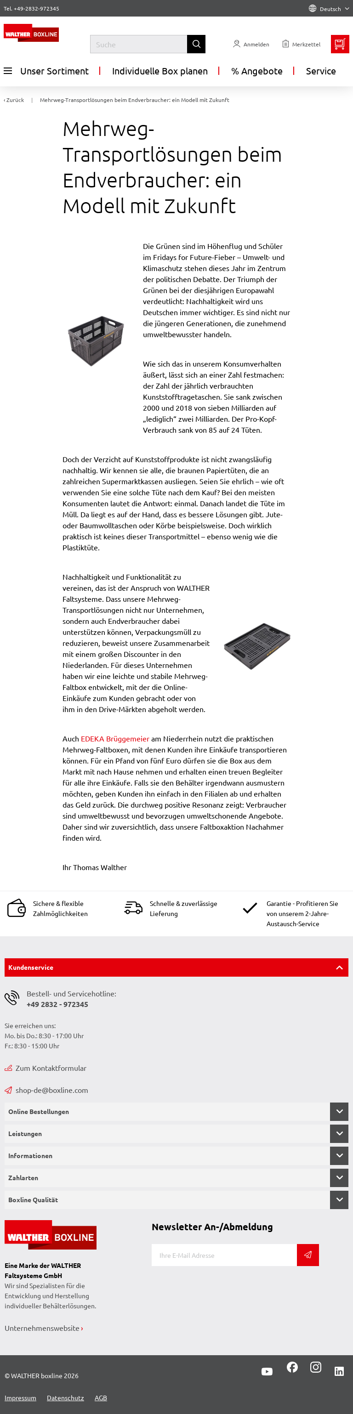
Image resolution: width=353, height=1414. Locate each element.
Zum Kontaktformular (45, 1067)
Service (321, 70)
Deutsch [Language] (329, 9)
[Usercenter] (251, 44)
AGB (101, 1397)
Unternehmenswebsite (42, 1327)
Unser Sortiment (46, 70)
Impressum (20, 1397)
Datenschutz (65, 1397)
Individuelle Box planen (160, 70)
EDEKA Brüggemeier (115, 738)
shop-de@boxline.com (46, 1089)
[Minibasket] (340, 44)
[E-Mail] (224, 1255)
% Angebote (257, 70)
